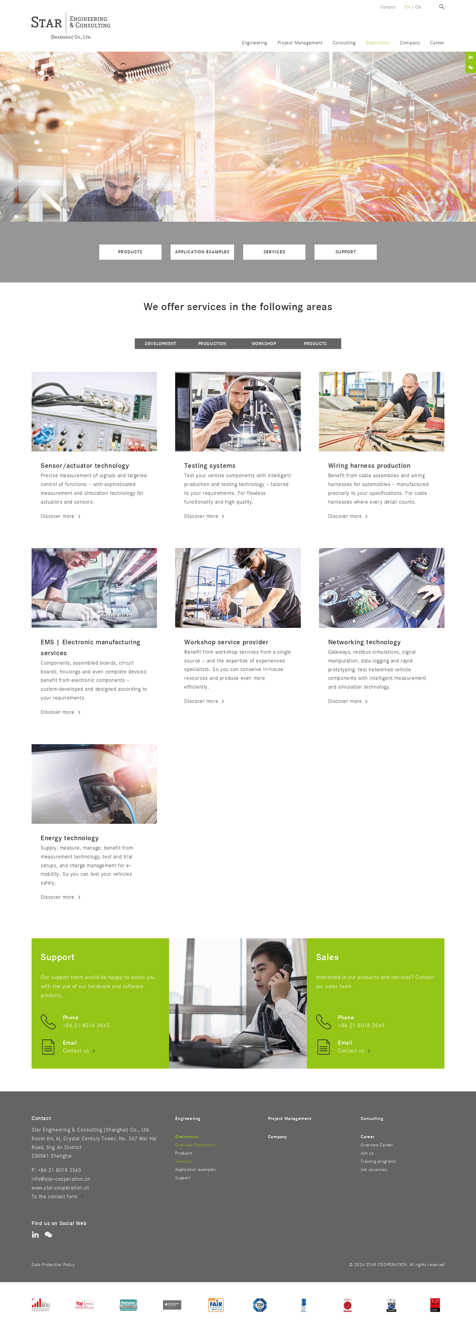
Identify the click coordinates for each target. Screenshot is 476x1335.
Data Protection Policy (53, 1264)
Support (345, 252)
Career (368, 1137)
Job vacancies (374, 1169)
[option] (238, 137)
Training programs (378, 1161)
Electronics (187, 1137)
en (407, 7)
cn (418, 7)
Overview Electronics (195, 1145)
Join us (367, 1153)
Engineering (254, 43)
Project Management (300, 43)
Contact (388, 7)
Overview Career (377, 1145)
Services (274, 252)
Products (130, 252)
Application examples (202, 252)
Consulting (344, 43)
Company (410, 43)
